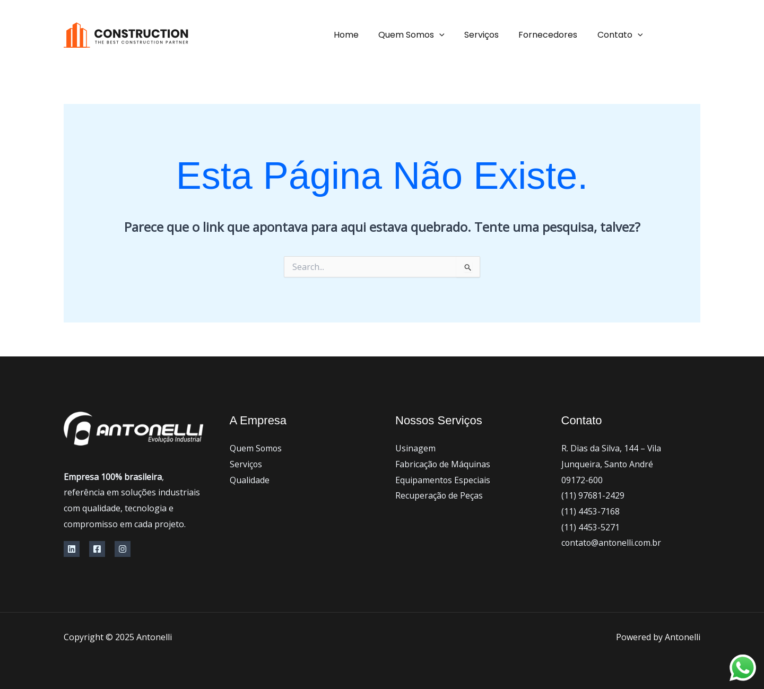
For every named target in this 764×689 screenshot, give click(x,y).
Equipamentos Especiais (443, 480)
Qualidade (250, 480)
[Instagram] (123, 549)
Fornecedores (552, 35)
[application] (449, 35)
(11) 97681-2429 (592, 495)
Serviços (488, 35)
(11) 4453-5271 (590, 527)
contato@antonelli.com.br (612, 542)
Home (358, 35)
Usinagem (415, 448)
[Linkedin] (72, 549)
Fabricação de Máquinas (443, 464)
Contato (621, 35)
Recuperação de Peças (439, 495)
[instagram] (668, 35)
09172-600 (582, 480)
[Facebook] (695, 35)
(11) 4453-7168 (590, 511)
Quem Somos (421, 35)
